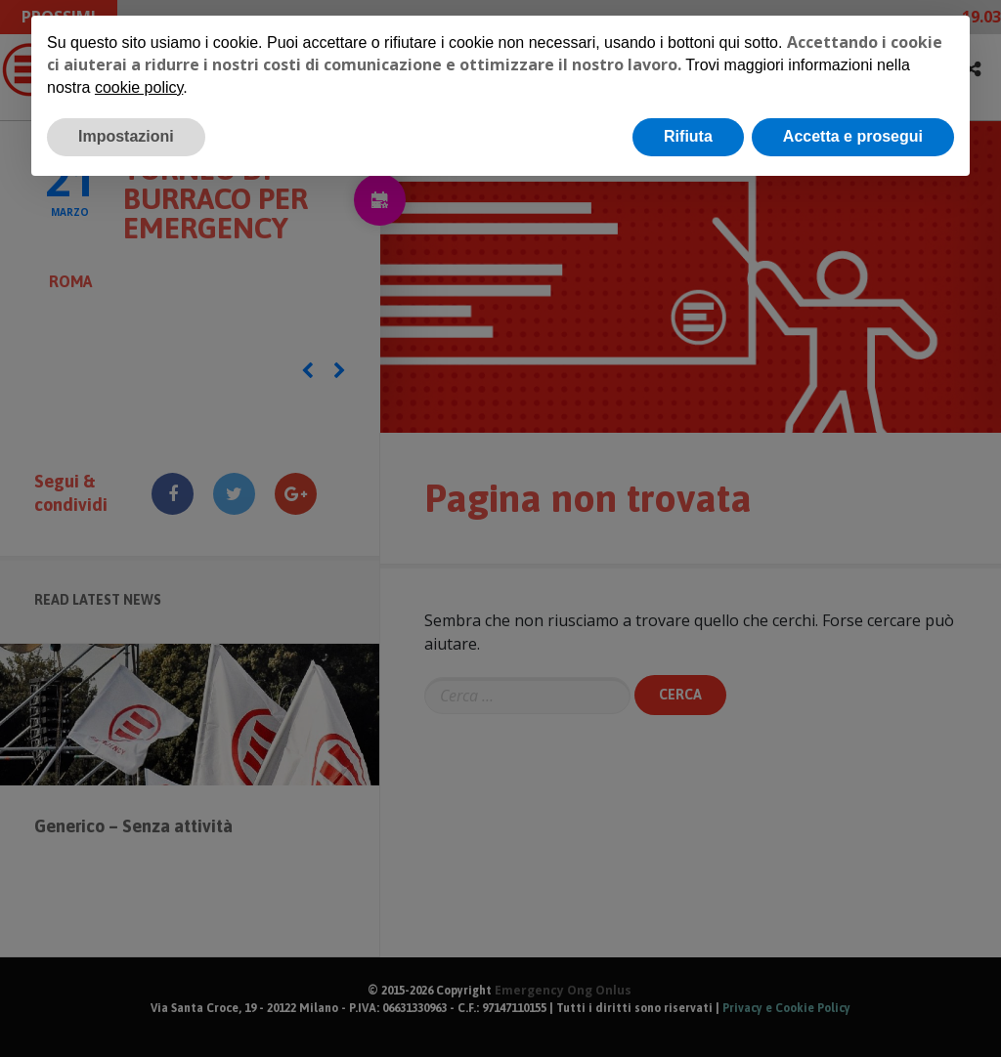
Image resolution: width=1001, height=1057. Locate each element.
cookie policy (139, 87)
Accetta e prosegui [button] (853, 136)
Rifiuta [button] (688, 136)
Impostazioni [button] (126, 136)
